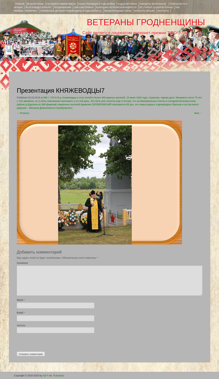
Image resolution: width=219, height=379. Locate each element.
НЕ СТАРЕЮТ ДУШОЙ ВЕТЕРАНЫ (156, 7)
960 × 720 (48, 97)
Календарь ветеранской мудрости (116, 7)
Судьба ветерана (127, 4)
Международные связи (117, 11)
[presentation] (43, 341)
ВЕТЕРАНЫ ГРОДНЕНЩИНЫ (146, 22)
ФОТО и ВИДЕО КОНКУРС (38, 7)
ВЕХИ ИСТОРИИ (35, 4)
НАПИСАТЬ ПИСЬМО (144, 11)
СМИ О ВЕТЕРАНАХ (83, 7)
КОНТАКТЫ (163, 11)
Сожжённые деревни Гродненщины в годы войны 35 (71, 11)
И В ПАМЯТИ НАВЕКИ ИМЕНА (61, 4)
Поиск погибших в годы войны (97, 4)
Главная (19, 4)
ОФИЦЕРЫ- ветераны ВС (153, 4)
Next (198, 113)
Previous (23, 113)
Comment (22, 263)
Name (20, 300)
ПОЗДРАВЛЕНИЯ (62, 7)
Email (20, 312)
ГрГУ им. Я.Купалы (53, 375)
